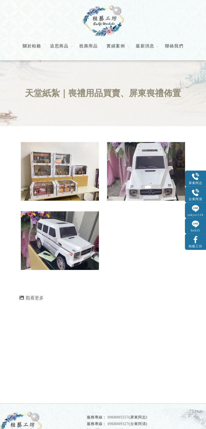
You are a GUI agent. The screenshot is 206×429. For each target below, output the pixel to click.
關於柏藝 (32, 46)
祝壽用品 (88, 46)
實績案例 (116, 46)
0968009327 (118, 424)
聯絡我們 (174, 46)
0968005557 (118, 417)
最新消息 (145, 46)
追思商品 (59, 46)
